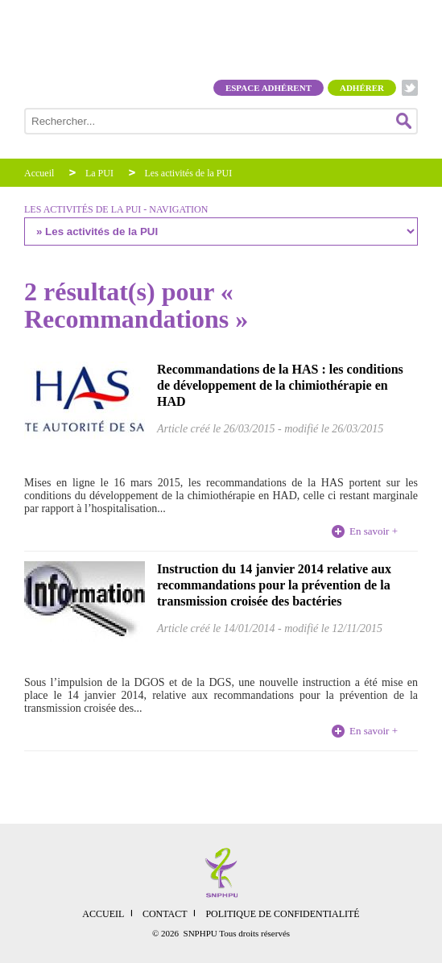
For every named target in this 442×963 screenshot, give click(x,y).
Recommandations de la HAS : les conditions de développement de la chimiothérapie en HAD (280, 385)
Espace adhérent (268, 88)
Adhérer (362, 88)
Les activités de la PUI (189, 173)
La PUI (99, 173)
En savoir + (373, 531)
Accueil (39, 173)
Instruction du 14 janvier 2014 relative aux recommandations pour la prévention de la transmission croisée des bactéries (274, 585)
